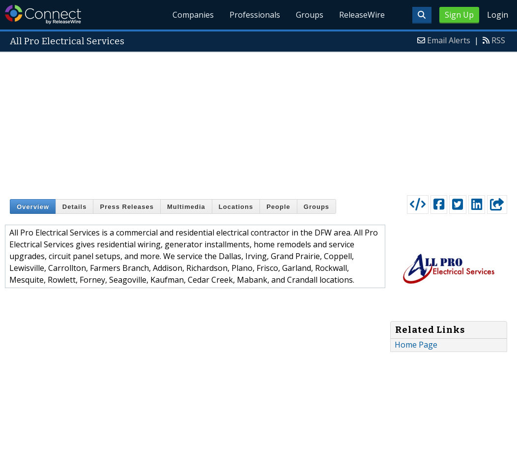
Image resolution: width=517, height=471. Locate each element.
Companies (193, 14)
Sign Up (459, 14)
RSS (498, 40)
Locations (236, 206)
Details (74, 206)
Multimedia (186, 206)
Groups (309, 14)
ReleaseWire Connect (43, 14)
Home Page (416, 344)
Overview (33, 206)
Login (497, 14)
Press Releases (126, 206)
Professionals (255, 14)
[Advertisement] (258, 121)
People (278, 206)
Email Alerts (448, 40)
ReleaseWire (362, 14)
